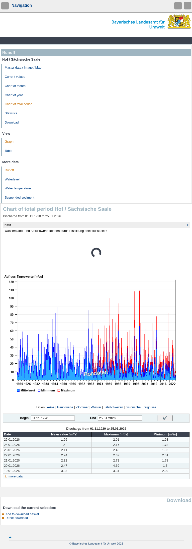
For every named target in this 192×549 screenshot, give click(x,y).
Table (8, 151)
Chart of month (15, 86)
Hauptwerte (65, 407)
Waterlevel (12, 179)
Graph (9, 141)
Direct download (16, 518)
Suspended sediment (19, 197)
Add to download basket (22, 514)
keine (50, 407)
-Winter (96, 407)
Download (12, 122)
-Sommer (82, 407)
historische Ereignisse (141, 407)
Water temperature (18, 188)
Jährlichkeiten (113, 407)
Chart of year (14, 95)
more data (15, 476)
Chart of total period (18, 104)
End (93, 418)
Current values (15, 77)
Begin (24, 418)
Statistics (11, 113)
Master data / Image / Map (23, 67)
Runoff (9, 170)
